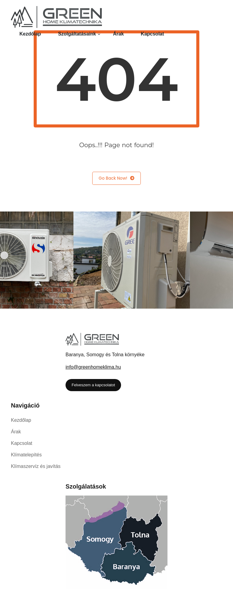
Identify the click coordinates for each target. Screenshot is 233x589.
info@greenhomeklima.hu (93, 367)
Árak (118, 33)
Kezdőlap (30, 33)
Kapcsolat (152, 33)
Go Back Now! (116, 178)
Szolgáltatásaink (77, 33)
